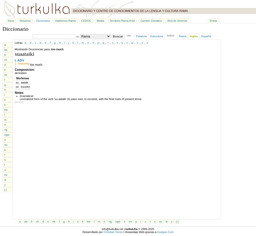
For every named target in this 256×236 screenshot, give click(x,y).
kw (6, 109)
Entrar (213, 20)
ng (5, 129)
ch (5, 59)
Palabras (141, 36)
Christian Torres (113, 232)
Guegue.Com (165, 232)
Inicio (11, 20)
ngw (6, 134)
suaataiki (24, 54)
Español (206, 36)
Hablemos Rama (65, 20)
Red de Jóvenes (178, 20)
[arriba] (19, 102)
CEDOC (86, 20)
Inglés (194, 36)
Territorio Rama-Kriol (122, 20)
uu (5, 174)
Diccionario (43, 20)
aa (5, 49)
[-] (5, 189)
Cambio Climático (151, 20)
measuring (23, 63)
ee (5, 74)
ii (5, 99)
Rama (182, 36)
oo (5, 144)
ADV (20, 60)
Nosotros (25, 20)
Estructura (156, 36)
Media (100, 20)
